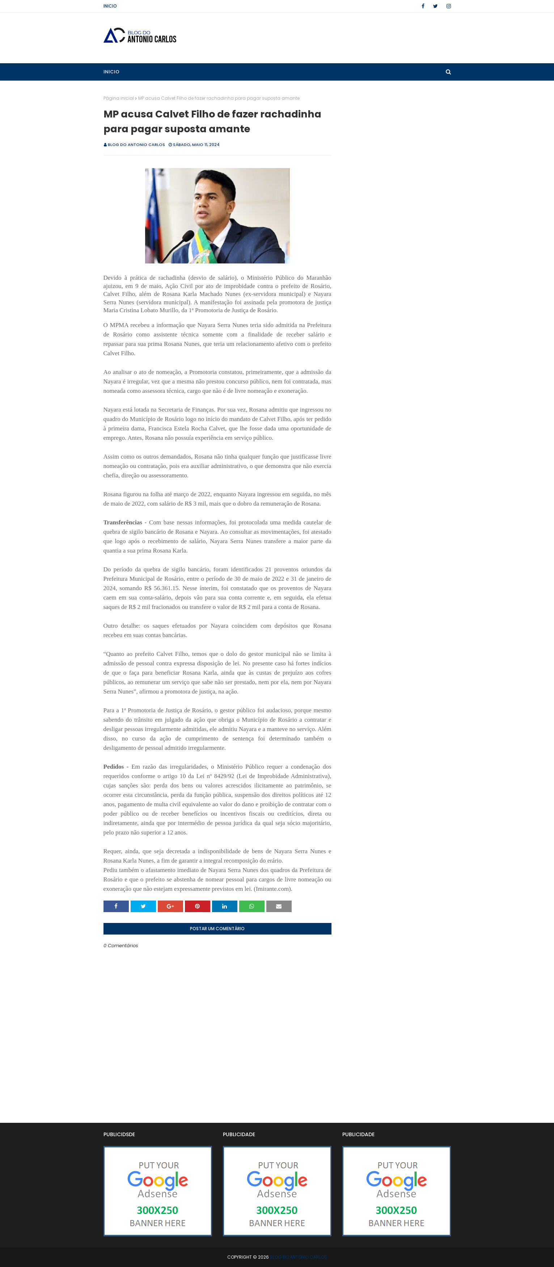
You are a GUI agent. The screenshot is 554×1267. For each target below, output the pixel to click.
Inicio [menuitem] (111, 71)
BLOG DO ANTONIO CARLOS (136, 144)
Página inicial (118, 98)
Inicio (110, 6)
